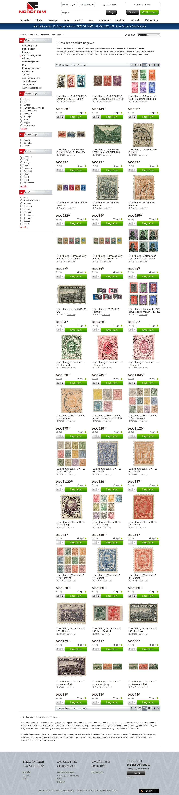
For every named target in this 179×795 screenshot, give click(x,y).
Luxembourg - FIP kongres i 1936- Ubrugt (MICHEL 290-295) (143, 99)
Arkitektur (28, 206)
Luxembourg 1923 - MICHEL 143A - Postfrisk (71, 683)
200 (145, 65)
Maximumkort (29, 125)
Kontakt (113, 4)
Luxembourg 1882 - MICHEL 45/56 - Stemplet (143, 416)
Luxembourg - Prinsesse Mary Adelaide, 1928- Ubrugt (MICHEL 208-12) (72, 259)
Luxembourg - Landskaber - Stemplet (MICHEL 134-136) (71, 150)
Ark (25, 102)
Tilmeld (138, 773)
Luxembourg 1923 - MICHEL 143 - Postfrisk (143, 629)
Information (136, 20)
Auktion (78, 20)
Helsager (28, 116)
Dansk (65, 4)
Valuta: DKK (87, 5)
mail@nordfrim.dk (109, 790)
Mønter (66, 20)
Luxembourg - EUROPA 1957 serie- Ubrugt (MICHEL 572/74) (108, 97)
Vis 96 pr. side (80, 65)
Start (131, 65)
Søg (112, 12)
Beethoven (28, 215)
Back (135, 65)
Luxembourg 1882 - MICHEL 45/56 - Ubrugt (71, 470)
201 (150, 65)
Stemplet (27, 143)
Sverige (27, 162)
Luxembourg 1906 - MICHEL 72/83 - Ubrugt (71, 576)
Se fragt (59, 113)
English (72, 4)
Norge (26, 159)
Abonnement (104, 20)
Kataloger (53, 20)
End (158, 65)
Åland (26, 177)
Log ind (105, 4)
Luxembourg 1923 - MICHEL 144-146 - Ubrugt (107, 683)
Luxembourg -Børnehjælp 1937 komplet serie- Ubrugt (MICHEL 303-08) (144, 312)
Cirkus (26, 224)
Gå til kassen (150, 12)
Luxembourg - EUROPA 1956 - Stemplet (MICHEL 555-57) (72, 97)
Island (26, 174)
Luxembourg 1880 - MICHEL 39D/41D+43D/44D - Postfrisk (107, 416)
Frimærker (25, 20)
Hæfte (26, 119)
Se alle (23, 128)
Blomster (27, 218)
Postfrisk (27, 140)
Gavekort (27, 775)
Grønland (28, 171)
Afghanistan (29, 183)
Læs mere (131, 777)
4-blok (26, 99)
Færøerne (28, 168)
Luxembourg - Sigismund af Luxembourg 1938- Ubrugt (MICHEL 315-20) (142, 259)
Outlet (90, 20)
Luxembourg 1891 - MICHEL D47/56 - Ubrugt (107, 523)
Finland (27, 165)
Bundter (27, 105)
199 (140, 65)
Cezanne (28, 221)
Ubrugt (27, 146)
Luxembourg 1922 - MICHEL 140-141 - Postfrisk (107, 629)
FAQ (25, 778)
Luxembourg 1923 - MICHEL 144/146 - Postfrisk (143, 683)
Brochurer (120, 20)
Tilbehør (39, 20)
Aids (25, 197)
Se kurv (133, 12)
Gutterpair (28, 114)
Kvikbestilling (151, 20)
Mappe (27, 122)
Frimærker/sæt (30, 111)
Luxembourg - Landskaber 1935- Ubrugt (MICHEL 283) (107, 150)
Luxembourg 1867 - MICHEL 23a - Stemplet (71, 416)
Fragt (59, 778)
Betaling (61, 782)
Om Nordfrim (98, 772)
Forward (154, 65)
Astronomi (28, 212)
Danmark (28, 156)
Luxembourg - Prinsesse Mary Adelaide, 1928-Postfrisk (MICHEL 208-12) (108, 259)
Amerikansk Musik (31, 200)
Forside (23, 35)
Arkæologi (28, 209)
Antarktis (27, 203)
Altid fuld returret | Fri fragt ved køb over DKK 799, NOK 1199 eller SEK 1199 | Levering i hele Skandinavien (89, 26)
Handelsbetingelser (66, 772)
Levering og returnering (68, 775)
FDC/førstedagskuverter (34, 108)
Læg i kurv (78, 117)
